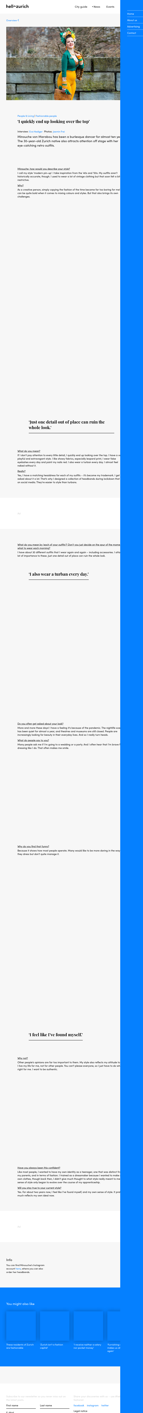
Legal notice (80, 1402)
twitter (105, 1396)
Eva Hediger (36, 131)
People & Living (26, 115)
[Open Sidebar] (135, 6)
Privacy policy (81, 1410)
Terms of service (83, 1406)
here (18, 1268)
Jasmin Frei (60, 131)
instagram (93, 1396)
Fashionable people (48, 115)
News (97, 6)
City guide (81, 6)
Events (110, 6)
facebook (79, 1396)
